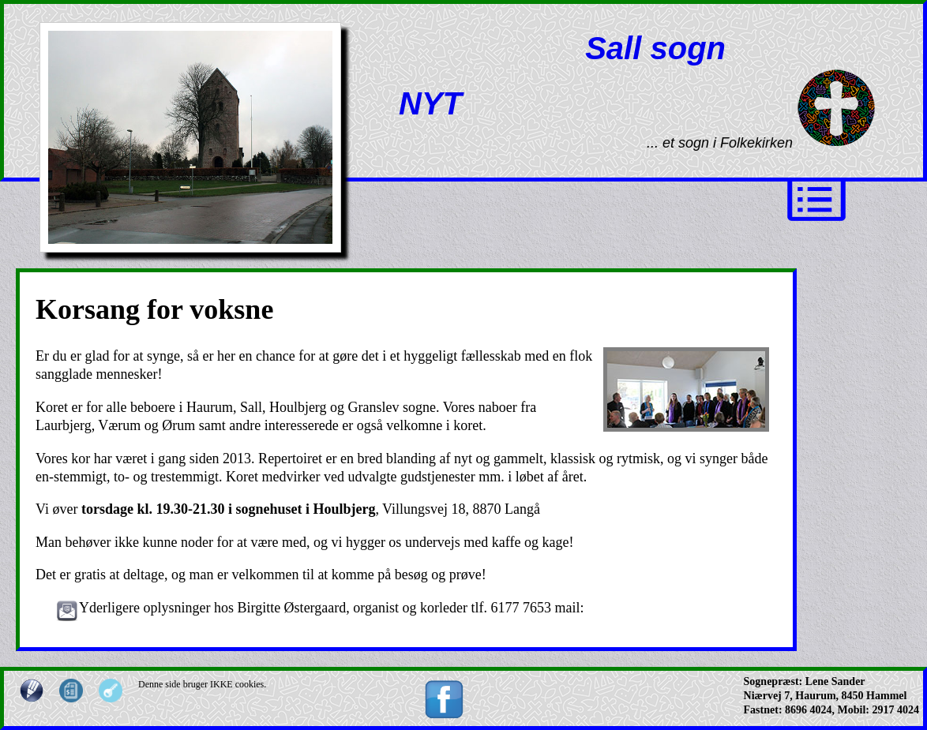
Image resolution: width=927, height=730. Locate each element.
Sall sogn (655, 48)
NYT (430, 103)
